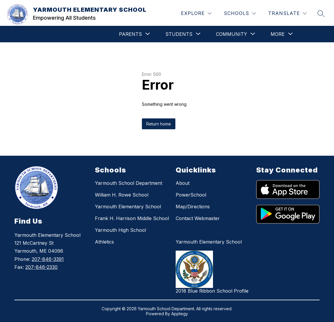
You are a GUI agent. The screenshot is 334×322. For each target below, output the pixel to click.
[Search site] (321, 13)
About (182, 183)
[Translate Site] (287, 13)
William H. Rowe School (121, 195)
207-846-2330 (41, 267)
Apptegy (179, 313)
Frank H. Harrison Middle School (132, 218)
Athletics (104, 242)
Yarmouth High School (120, 230)
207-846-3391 (48, 259)
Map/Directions (193, 206)
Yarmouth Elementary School (128, 206)
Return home (158, 123)
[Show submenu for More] (278, 34)
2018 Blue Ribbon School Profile (212, 291)
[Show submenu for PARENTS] (130, 34)
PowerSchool (191, 195)
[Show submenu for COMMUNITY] (231, 34)
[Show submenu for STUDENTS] (178, 34)
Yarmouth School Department (128, 183)
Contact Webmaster (198, 218)
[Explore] (196, 13)
